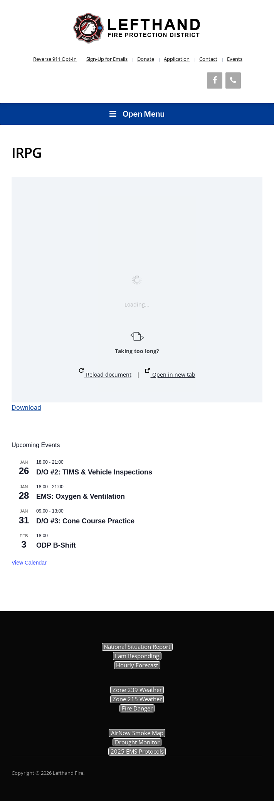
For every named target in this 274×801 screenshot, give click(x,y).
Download (26, 407)
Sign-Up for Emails (107, 58)
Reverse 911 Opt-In (55, 58)
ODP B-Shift (56, 545)
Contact (208, 58)
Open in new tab (170, 373)
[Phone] (233, 80)
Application (177, 58)
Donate (145, 58)
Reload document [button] (105, 373)
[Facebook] (214, 80)
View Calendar (29, 563)
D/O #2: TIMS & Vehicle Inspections (94, 472)
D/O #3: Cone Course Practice (85, 521)
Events (234, 58)
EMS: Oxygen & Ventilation (80, 496)
